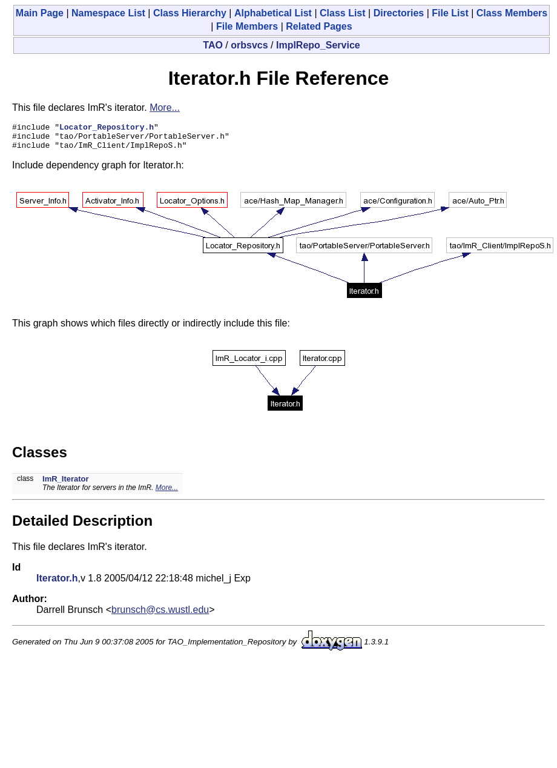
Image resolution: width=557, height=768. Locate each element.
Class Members (511, 13)
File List (450, 13)
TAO (213, 45)
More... (165, 107)
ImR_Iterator (65, 484)
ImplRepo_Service (318, 45)
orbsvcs (249, 45)
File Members (247, 26)
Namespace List (108, 13)
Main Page (40, 13)
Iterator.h (56, 583)
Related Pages (319, 26)
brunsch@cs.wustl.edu (160, 615)
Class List (343, 13)
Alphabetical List (273, 13)
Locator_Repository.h (106, 128)
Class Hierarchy (189, 13)
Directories (399, 13)
